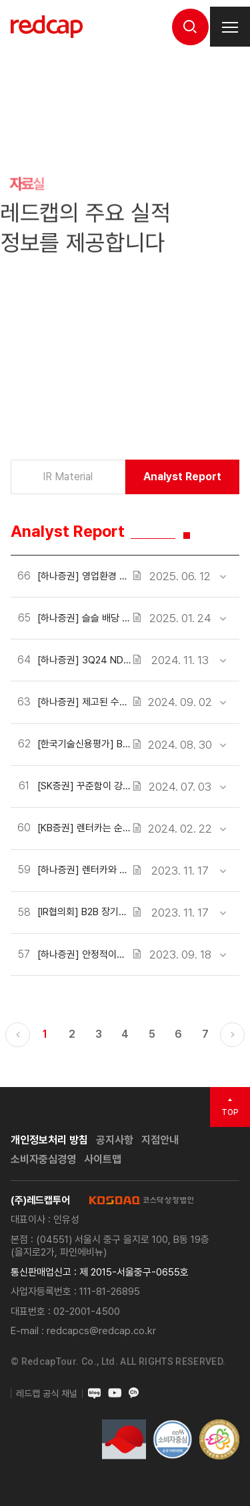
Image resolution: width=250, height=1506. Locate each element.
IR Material (68, 476)
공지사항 (114, 1140)
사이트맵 (102, 1159)
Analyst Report (182, 476)
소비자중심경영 (43, 1159)
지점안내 (160, 1140)
